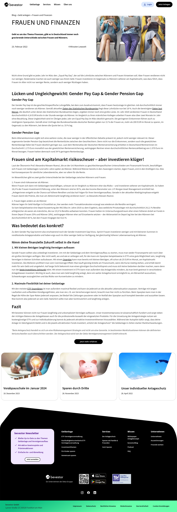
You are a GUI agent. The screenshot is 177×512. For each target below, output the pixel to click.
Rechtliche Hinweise (108, 506)
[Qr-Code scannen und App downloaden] (84, 479)
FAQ (129, 451)
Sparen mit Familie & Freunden (110, 441)
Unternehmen (156, 436)
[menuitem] (34, 4)
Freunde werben (157, 444)
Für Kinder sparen (68, 451)
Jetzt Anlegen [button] (164, 4)
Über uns (68, 4)
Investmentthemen (68, 447)
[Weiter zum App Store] (98, 476)
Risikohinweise (126, 506)
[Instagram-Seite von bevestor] (82, 493)
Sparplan (67, 259)
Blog (14, 15)
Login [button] (147, 4)
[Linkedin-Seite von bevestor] (94, 493)
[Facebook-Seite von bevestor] (88, 493)
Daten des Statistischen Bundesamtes (80, 108)
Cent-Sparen (107, 447)
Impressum (77, 506)
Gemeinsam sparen (68, 455)
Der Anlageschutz (108, 436)
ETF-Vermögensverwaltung (71, 436)
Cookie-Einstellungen (161, 506)
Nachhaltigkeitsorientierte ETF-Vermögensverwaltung (73, 441)
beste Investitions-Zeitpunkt (33, 269)
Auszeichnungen (157, 440)
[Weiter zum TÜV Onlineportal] (121, 479)
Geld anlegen (24, 15)
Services (47, 4)
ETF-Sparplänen (35, 288)
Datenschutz (91, 506)
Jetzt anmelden (32, 459)
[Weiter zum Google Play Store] (98, 482)
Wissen (57, 4)
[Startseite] (14, 4)
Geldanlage (35, 4)
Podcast (131, 447)
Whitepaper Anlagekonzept (133, 437)
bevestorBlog (133, 443)
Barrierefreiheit (142, 506)
